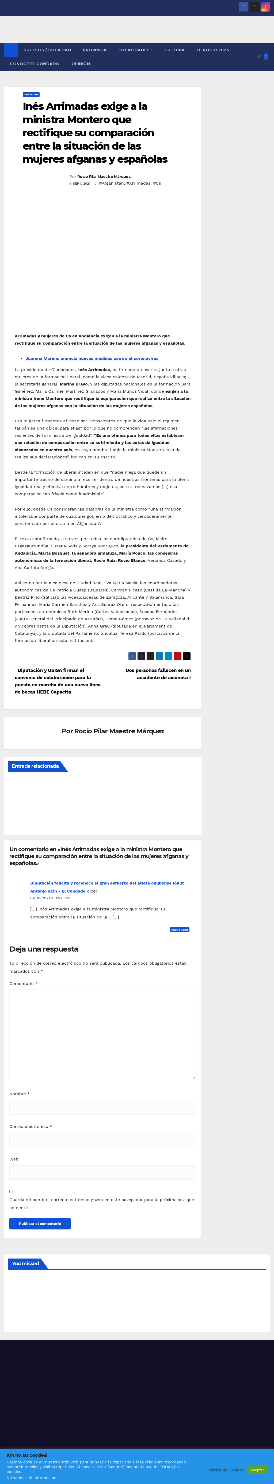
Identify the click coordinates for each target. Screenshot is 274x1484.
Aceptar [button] (257, 1470)
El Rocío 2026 (213, 50)
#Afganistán (111, 183)
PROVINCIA (95, 50)
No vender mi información (31, 1477)
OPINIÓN (80, 63)
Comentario (23, 983)
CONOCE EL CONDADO (35, 63)
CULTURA (174, 50)
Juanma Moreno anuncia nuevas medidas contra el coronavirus (91, 358)
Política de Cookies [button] (225, 1470)
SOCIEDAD (31, 94)
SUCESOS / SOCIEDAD (47, 50)
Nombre (19, 1093)
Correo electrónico (30, 1126)
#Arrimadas (138, 183)
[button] (258, 56)
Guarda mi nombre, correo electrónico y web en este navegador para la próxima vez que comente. (101, 1203)
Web (13, 1159)
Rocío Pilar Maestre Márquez (104, 176)
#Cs (157, 183)
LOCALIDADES (135, 50)
